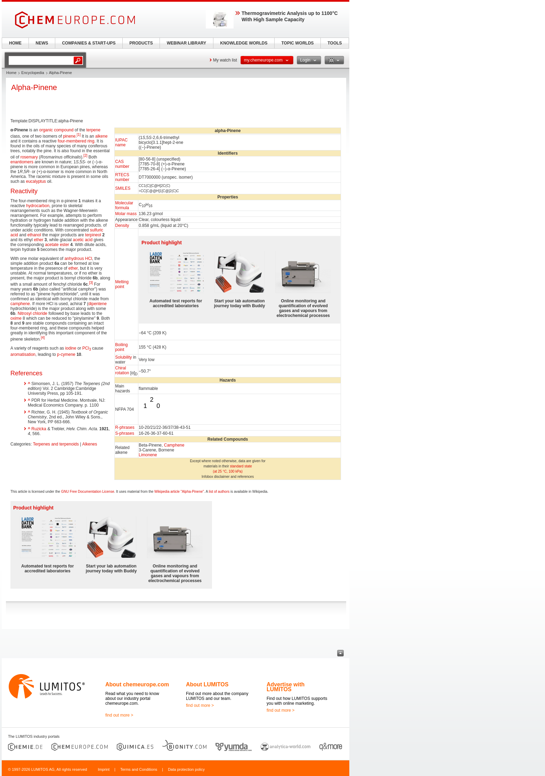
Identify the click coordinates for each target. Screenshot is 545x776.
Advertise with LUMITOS (285, 686)
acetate (51, 244)
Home (11, 73)
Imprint (103, 769)
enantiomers (21, 162)
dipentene (97, 303)
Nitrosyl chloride (32, 313)
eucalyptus (36, 181)
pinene (69, 136)
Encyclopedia (32, 73)
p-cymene (66, 354)
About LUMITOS (207, 684)
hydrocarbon (37, 205)
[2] (85, 155)
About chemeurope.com (137, 684)
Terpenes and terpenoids (56, 444)
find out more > (119, 715)
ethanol (34, 234)
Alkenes (89, 444)
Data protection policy (186, 769)
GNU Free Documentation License (87, 491)
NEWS (42, 43)
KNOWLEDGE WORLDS (244, 43)
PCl (86, 348)
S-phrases (124, 433)
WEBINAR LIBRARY (186, 43)
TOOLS (334, 43)
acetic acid (82, 239)
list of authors (219, 491)
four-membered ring (76, 141)
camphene (20, 303)
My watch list (225, 60)
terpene (93, 130)
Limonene (148, 454)
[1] (79, 135)
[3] (91, 283)
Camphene (174, 445)
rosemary (29, 157)
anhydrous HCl (78, 258)
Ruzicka (38, 428)
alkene (101, 136)
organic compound (56, 130)
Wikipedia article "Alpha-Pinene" (179, 491)
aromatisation (22, 354)
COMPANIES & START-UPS (88, 43)
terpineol (93, 234)
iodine (70, 348)
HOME (15, 43)
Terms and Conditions (138, 769)
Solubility (123, 357)
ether (38, 239)
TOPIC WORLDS (297, 43)
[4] (42, 338)
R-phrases (124, 427)
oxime (16, 318)
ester (64, 244)
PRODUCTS (141, 43)
